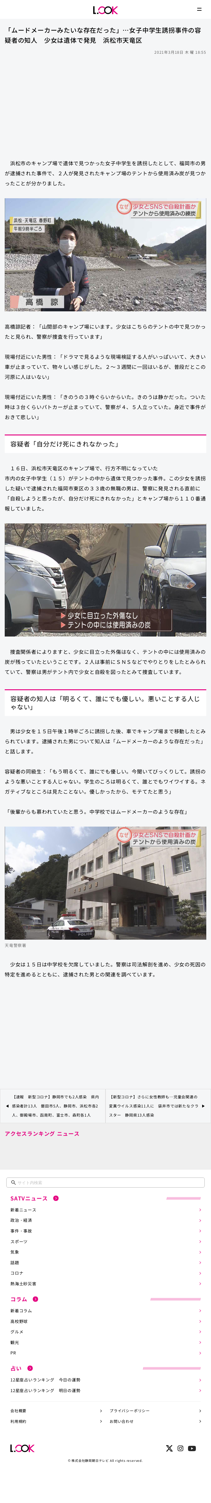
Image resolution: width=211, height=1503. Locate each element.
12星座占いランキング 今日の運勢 (45, 1380)
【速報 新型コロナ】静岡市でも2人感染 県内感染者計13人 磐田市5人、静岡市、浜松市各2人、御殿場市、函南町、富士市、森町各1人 (55, 1106)
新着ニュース (23, 1210)
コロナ (16, 1273)
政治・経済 (21, 1220)
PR (13, 1353)
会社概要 (18, 1410)
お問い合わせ (122, 1421)
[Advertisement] (105, 104)
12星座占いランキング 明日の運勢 (45, 1390)
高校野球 (19, 1321)
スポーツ (19, 1241)
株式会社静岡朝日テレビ (90, 1460)
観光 (14, 1342)
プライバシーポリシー (130, 1410)
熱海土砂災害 (23, 1284)
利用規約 (18, 1421)
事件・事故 (21, 1231)
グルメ (16, 1332)
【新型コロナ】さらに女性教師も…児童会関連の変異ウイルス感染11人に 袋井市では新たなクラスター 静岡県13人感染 (153, 1106)
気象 (14, 1252)
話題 (14, 1262)
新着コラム (21, 1311)
